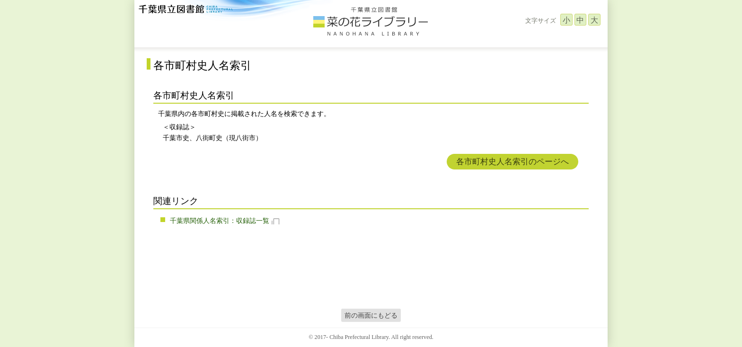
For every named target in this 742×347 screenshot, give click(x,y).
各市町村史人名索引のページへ (512, 161)
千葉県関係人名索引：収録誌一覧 (219, 220)
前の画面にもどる (371, 315)
